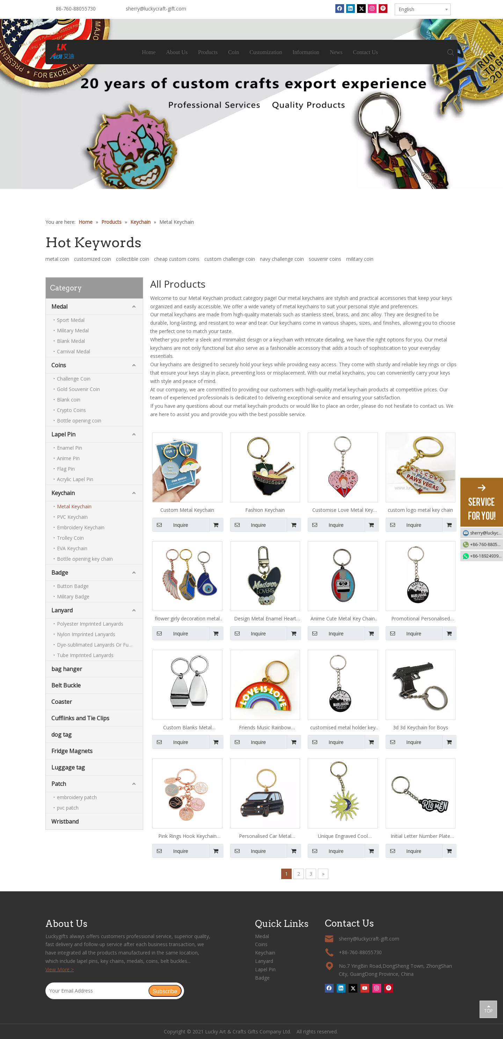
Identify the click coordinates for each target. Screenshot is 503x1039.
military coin (359, 259)
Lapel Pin (63, 434)
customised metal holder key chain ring (343, 728)
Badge (59, 572)
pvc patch (68, 807)
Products (208, 52)
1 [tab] (251, 183)
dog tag (61, 734)
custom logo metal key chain (420, 510)
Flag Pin (66, 468)
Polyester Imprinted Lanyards (90, 623)
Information (306, 52)
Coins (58, 365)
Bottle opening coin (79, 420)
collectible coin (132, 259)
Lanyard (62, 610)
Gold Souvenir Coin (78, 389)
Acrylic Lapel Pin (75, 479)
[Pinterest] (383, 8)
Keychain (63, 493)
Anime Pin (68, 458)
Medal (59, 306)
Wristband (65, 821)
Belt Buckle (66, 685)
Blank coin (68, 399)
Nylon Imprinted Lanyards (86, 634)
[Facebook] (339, 8)
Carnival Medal (73, 351)
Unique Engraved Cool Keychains (343, 836)
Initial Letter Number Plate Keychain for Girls (420, 836)
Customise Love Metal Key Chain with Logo (342, 510)
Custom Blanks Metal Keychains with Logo (187, 728)
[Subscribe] (165, 991)
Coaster (61, 702)
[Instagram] (372, 8)
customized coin (92, 259)
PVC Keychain (72, 517)
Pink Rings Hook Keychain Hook (187, 836)
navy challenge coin (282, 259)
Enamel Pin (69, 447)
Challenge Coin (73, 378)
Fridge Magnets (72, 751)
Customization (266, 52)
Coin (233, 52)
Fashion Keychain (265, 510)
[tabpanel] (251, 104)
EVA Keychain (72, 548)
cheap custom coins (176, 259)
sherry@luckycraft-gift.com (156, 8)
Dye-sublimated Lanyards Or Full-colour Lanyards (100, 644)
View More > (59, 969)
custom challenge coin (229, 259)
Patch (58, 784)
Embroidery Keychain (80, 527)
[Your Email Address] (97, 991)
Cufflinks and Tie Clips (80, 718)
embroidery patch (77, 797)
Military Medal (73, 330)
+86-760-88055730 (486, 544)
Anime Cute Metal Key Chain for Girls (343, 619)
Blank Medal (71, 341)
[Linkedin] (350, 8)
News (336, 52)
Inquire (170, 525)
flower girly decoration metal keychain (187, 619)
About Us (177, 52)
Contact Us (365, 52)
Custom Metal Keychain (187, 510)
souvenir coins (325, 259)
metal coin (57, 259)
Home (149, 52)
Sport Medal (71, 320)
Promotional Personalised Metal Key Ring (420, 619)
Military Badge (73, 596)
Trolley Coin (70, 538)
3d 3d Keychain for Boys (420, 727)
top (488, 1009)
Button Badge (73, 586)
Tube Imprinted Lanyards (85, 655)
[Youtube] (364, 988)
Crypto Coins (71, 410)
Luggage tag (68, 767)
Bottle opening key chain (85, 558)
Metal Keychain (74, 506)
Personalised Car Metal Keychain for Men (265, 836)
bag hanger (66, 669)
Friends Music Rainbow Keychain (265, 728)
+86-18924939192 (486, 556)
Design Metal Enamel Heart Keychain (265, 619)
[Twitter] (361, 8)
